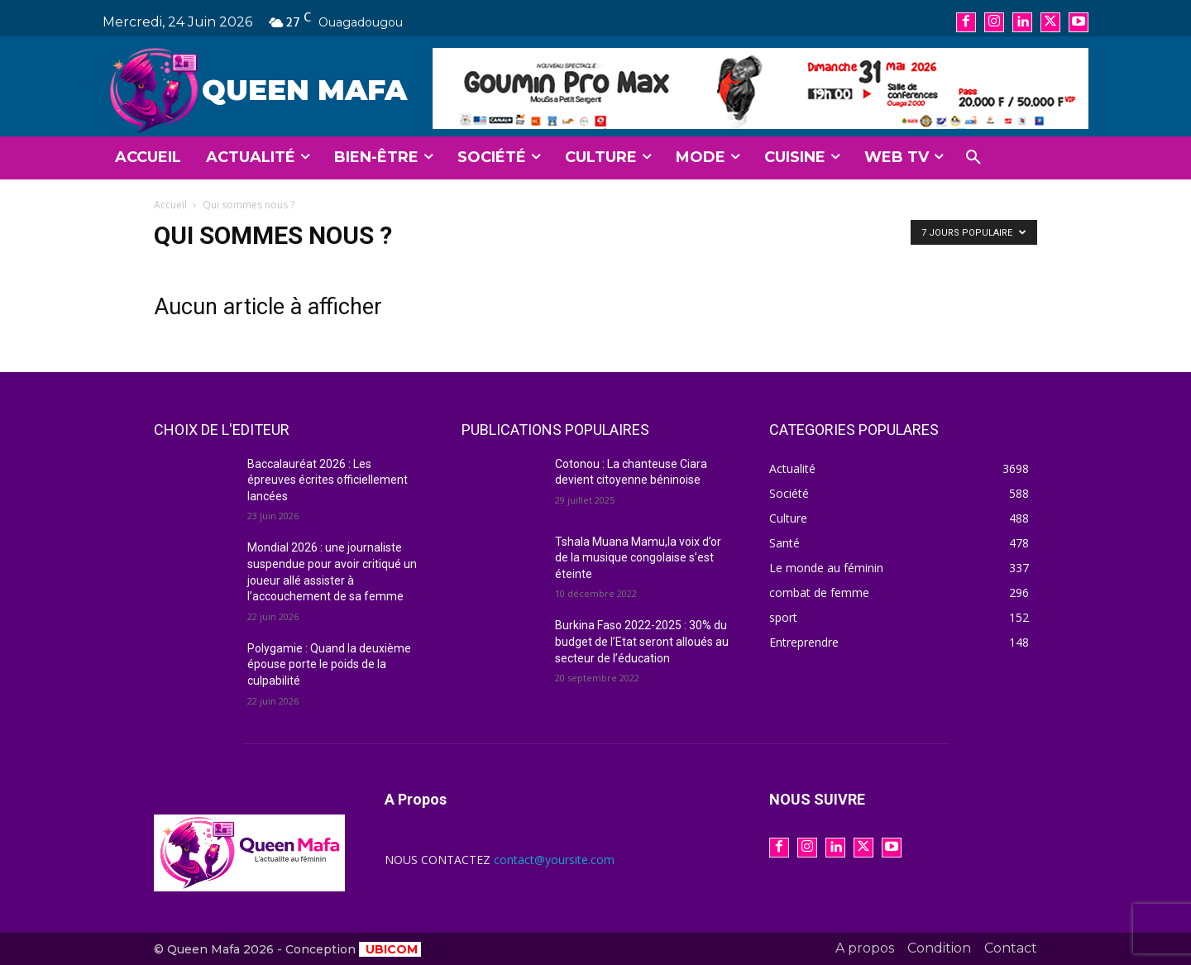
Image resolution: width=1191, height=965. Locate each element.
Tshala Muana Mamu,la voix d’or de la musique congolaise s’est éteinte (638, 557)
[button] (973, 158)
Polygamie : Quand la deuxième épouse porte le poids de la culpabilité (329, 664)
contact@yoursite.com (554, 859)
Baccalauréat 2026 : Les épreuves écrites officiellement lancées (327, 480)
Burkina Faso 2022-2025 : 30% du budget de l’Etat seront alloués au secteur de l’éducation (642, 641)
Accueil (170, 205)
